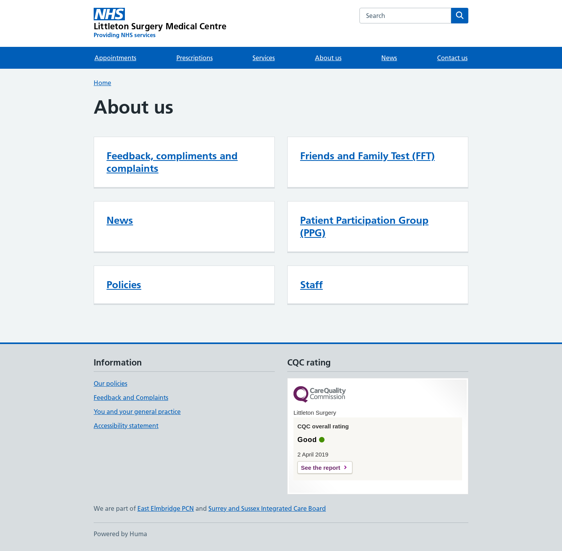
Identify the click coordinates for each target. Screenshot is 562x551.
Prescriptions (194, 58)
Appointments (115, 58)
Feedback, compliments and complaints (172, 162)
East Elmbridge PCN (165, 508)
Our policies (110, 383)
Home (102, 83)
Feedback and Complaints (131, 397)
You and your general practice (137, 411)
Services (264, 58)
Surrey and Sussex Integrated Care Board (267, 508)
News (389, 58)
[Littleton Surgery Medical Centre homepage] (160, 23)
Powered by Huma (120, 534)
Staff (311, 284)
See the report (320, 467)
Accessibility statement (126, 426)
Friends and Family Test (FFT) (367, 156)
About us (328, 58)
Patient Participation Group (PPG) (364, 226)
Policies (124, 284)
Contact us (452, 58)
